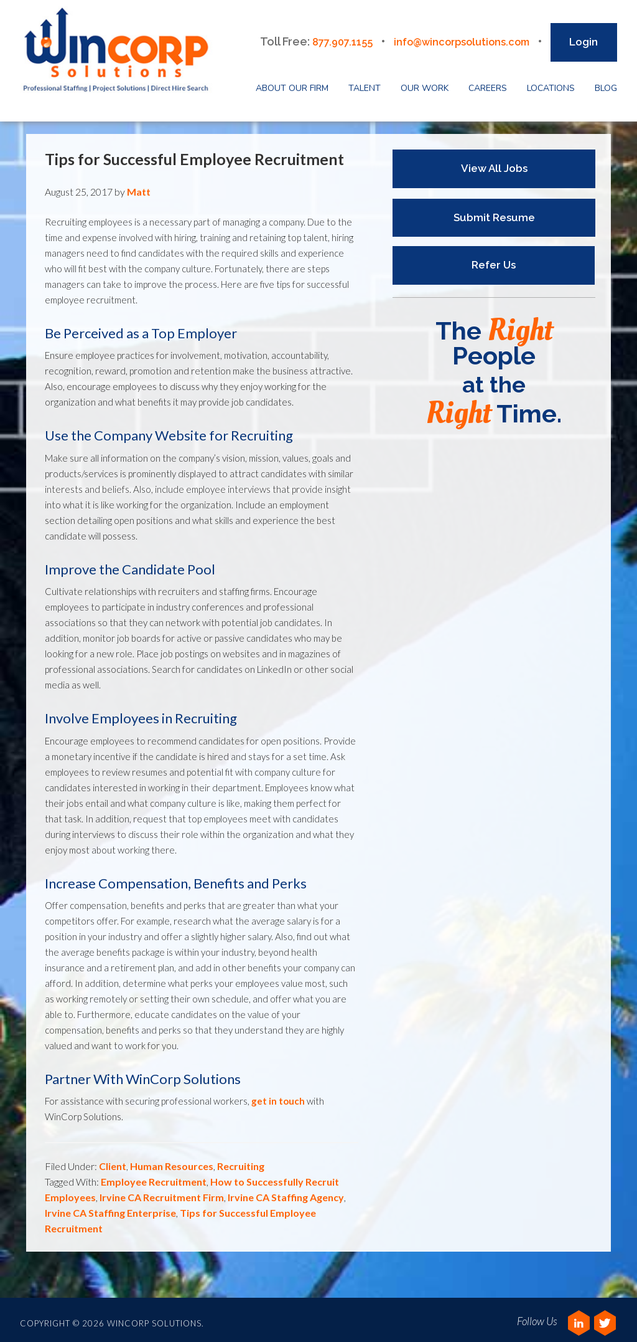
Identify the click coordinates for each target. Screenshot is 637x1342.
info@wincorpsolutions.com (454, 35)
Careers (487, 82)
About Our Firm (292, 82)
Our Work (425, 82)
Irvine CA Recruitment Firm (162, 1191)
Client (112, 1160)
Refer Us (488, 259)
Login (583, 36)
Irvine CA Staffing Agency (286, 1191)
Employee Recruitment (154, 1176)
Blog (606, 82)
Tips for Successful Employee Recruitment (194, 153)
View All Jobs (494, 162)
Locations (551, 82)
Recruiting (240, 1160)
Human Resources (171, 1160)
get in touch (278, 1095)
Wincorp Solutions (123, 52)
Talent (364, 82)
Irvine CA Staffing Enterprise (110, 1207)
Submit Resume (494, 211)
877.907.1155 (325, 35)
